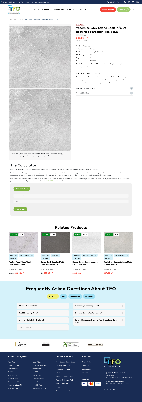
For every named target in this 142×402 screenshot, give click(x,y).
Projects (70, 9)
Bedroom (13, 258)
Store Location (62, 379)
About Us (85, 365)
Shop (36, 9)
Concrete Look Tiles (26, 255)
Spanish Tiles (37, 381)
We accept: (85, 376)
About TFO (50, 296)
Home (11, 19)
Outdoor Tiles (37, 367)
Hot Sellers (45, 258)
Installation (92, 296)
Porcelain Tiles (13, 375)
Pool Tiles (36, 370)
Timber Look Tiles (14, 364)
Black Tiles (45, 255)
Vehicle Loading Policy (64, 373)
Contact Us (81, 9)
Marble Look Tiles (14, 378)
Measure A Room (23, 189)
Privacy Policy (61, 382)
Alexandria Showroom (44, 2)
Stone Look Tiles (38, 375)
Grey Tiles (13, 255)
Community (86, 367)
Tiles (62, 296)
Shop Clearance (108, 9)
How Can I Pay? (25, 327)
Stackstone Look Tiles (15, 381)
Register (124, 9)
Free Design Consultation (66, 362)
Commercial (58, 9)
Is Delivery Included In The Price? (31, 320)
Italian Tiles (37, 362)
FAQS (58, 370)
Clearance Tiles (13, 367)
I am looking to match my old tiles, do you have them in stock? (96, 321)
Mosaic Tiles (37, 373)
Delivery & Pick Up (63, 365)
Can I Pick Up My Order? (28, 313)
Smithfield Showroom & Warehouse (15, 2)
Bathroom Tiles (13, 383)
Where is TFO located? (27, 306)
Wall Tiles (11, 370)
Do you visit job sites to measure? (88, 313)
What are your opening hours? (87, 306)
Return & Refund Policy (65, 376)
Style (21, 19)
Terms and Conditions (64, 385)
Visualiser (46, 9)
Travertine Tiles (38, 378)
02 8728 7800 (48, 181)
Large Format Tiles (39, 383)
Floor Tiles (11, 362)
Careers (85, 370)
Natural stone (76, 296)
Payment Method (63, 367)
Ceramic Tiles (12, 373)
